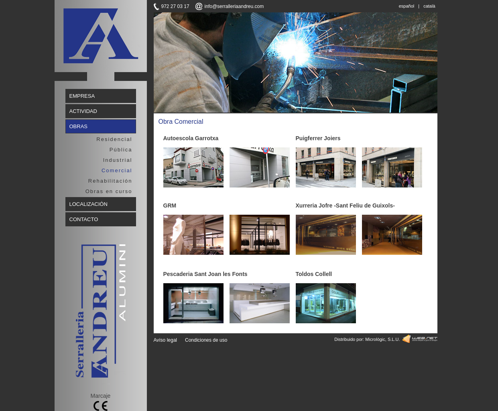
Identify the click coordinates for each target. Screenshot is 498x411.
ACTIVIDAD (83, 111)
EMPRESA (82, 96)
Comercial (117, 170)
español (407, 6)
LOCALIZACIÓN (88, 204)
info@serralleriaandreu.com (234, 6)
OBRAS (78, 126)
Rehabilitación (110, 181)
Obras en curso (108, 191)
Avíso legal (165, 340)
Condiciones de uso (206, 340)
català (429, 6)
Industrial (117, 160)
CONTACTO (83, 219)
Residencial (114, 139)
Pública (121, 150)
